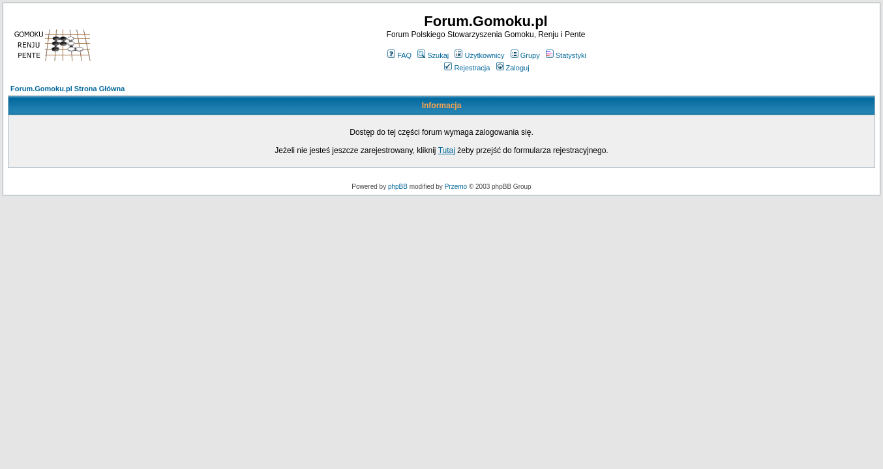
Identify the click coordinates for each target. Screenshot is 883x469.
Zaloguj (513, 68)
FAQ (399, 55)
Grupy (525, 55)
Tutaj (446, 150)
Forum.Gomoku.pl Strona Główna (67, 88)
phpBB (398, 186)
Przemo (456, 186)
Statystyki (566, 55)
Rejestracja (467, 68)
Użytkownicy (479, 55)
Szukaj (433, 55)
